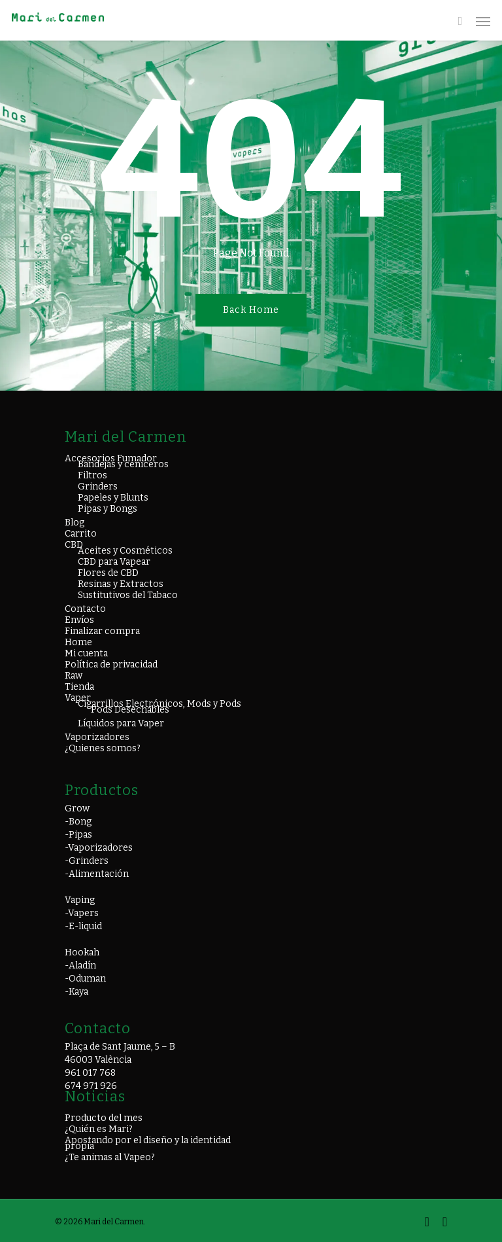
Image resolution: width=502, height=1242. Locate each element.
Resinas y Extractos (120, 584)
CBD (74, 545)
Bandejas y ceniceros (123, 464)
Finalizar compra (102, 631)
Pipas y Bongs (107, 509)
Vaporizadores (97, 737)
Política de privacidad (111, 664)
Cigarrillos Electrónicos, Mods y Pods (159, 704)
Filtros (92, 475)
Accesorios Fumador (111, 458)
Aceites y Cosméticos (125, 551)
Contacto (85, 609)
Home (78, 642)
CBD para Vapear (114, 562)
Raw (73, 676)
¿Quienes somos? (103, 748)
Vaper (78, 698)
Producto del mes (103, 1118)
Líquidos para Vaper (121, 723)
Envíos (79, 620)
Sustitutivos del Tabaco (128, 595)
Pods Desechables (130, 710)
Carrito (81, 534)
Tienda (79, 687)
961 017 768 (90, 1072)
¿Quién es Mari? (99, 1129)
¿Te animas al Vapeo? (110, 1157)
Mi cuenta (86, 653)
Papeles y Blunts (113, 498)
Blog (74, 522)
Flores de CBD (108, 573)
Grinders (98, 486)
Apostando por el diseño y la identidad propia (148, 1143)
